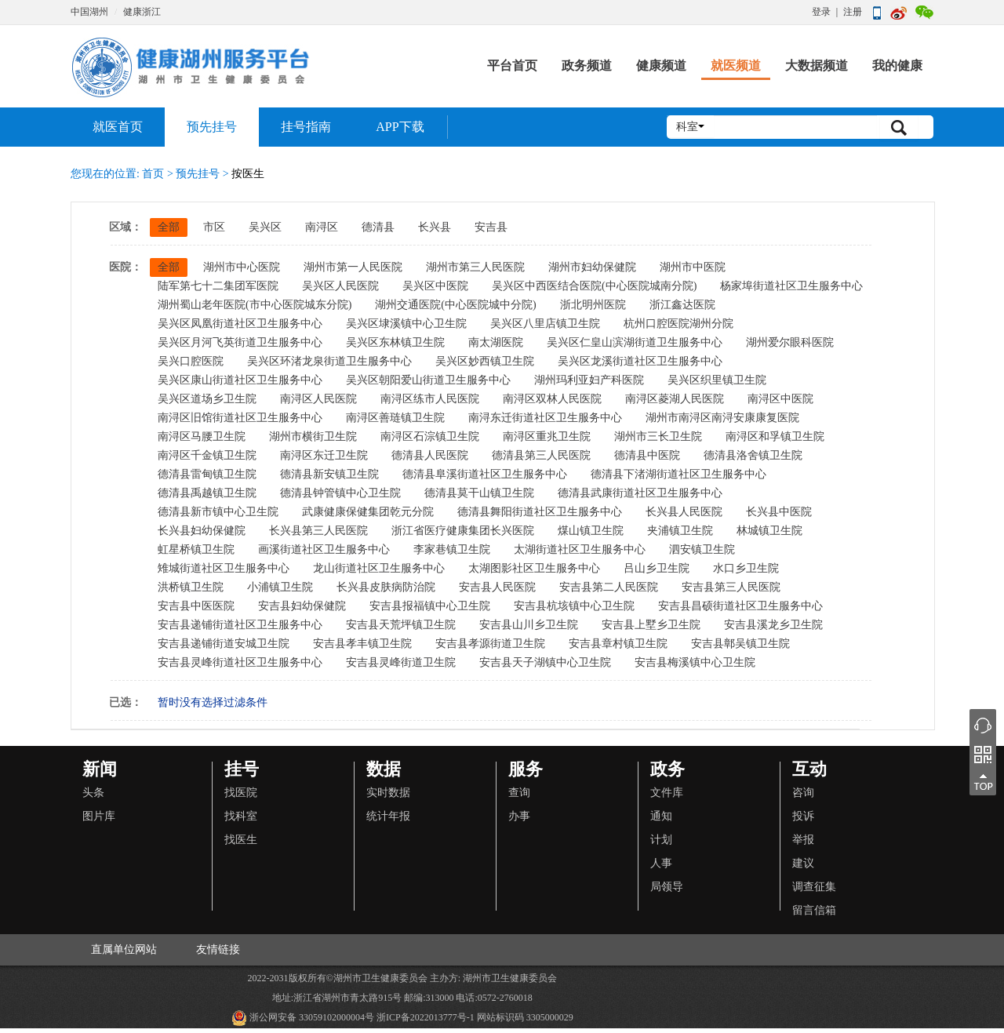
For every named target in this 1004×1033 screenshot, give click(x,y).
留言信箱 (814, 910)
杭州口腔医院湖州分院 (678, 323)
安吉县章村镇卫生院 (618, 643)
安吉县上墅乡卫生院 (651, 625)
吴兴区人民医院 (340, 286)
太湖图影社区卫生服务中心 (534, 568)
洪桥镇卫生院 (191, 587)
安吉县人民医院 (497, 587)
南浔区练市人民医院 (429, 399)
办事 (519, 816)
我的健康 (897, 65)
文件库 (666, 792)
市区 (214, 227)
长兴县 (434, 227)
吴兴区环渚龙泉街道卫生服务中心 (329, 361)
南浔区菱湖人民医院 (674, 399)
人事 (661, 863)
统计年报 (388, 816)
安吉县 (491, 227)
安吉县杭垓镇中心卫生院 (574, 606)
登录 (821, 11)
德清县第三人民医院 (541, 455)
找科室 (240, 816)
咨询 (803, 792)
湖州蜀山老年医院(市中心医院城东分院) (254, 305)
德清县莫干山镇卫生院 (479, 493)
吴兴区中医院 (435, 286)
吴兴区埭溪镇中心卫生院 (406, 323)
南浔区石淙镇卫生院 (429, 436)
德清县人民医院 (429, 455)
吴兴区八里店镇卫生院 (545, 323)
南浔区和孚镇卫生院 (775, 436)
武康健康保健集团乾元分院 (368, 512)
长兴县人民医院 (684, 512)
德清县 (378, 227)
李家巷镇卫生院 (451, 549)
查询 (519, 792)
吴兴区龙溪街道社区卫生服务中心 (640, 361)
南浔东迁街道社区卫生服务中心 (545, 418)
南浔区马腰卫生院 (202, 436)
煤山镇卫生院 (591, 531)
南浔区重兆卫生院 (547, 436)
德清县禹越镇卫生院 (207, 493)
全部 (169, 227)
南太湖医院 (495, 342)
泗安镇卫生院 (702, 549)
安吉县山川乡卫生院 (528, 625)
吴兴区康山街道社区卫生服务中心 (240, 380)
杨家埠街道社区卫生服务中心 (791, 286)
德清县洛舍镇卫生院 (753, 455)
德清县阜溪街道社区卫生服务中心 (484, 474)
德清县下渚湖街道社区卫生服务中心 (678, 474)
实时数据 (388, 792)
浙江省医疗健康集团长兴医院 (462, 531)
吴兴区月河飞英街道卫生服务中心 (240, 342)
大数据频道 (816, 65)
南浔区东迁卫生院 (324, 455)
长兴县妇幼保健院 (202, 531)
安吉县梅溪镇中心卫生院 (695, 662)
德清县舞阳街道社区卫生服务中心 (539, 512)
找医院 (240, 792)
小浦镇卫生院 (280, 587)
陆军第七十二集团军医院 (218, 286)
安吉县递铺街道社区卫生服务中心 (240, 625)
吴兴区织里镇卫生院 (717, 380)
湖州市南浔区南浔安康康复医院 (722, 418)
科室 (690, 126)
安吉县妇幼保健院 (302, 606)
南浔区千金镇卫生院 (207, 455)
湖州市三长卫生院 (658, 436)
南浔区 (321, 227)
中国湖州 (89, 11)
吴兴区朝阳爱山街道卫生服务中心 (428, 380)
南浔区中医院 (780, 399)
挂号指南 (306, 126)
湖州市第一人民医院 (353, 267)
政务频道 (587, 65)
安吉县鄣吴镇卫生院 (740, 643)
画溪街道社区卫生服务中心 (324, 549)
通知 (661, 816)
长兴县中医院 (779, 512)
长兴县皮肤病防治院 (385, 587)
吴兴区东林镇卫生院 (395, 342)
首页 (153, 174)
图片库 (98, 816)
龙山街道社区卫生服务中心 (379, 568)
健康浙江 (142, 11)
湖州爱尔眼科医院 (790, 342)
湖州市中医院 (693, 267)
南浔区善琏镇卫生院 (395, 418)
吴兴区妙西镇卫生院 (484, 361)
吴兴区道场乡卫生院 (207, 399)
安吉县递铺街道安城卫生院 (223, 643)
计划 (661, 840)
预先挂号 (212, 126)
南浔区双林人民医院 (552, 399)
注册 (852, 11)
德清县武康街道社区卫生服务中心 (640, 493)
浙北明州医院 (593, 305)
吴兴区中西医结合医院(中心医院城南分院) (594, 286)
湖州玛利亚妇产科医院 (589, 380)
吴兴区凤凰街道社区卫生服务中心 (240, 323)
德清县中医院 (647, 455)
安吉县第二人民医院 (608, 587)
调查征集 (814, 887)
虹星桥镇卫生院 (196, 549)
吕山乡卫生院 (656, 568)
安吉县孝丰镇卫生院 (362, 643)
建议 (803, 863)
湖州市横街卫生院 (313, 436)
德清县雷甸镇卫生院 (207, 474)
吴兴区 (265, 227)
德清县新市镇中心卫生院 (218, 512)
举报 (803, 840)
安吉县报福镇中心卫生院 (429, 606)
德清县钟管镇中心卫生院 (340, 493)
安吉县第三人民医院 (731, 587)
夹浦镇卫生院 (680, 531)
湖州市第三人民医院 (475, 267)
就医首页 (118, 126)
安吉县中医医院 (196, 606)
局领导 (666, 887)
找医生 (240, 840)
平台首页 (512, 65)
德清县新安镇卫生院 (329, 474)
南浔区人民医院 (318, 399)
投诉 (803, 816)
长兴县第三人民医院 (318, 531)
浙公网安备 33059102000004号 (302, 1018)
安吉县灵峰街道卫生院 (401, 662)
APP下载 (400, 126)
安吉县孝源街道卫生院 (490, 643)
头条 (93, 792)
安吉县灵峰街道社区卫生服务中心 (240, 662)
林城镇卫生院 (769, 531)
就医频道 (736, 65)
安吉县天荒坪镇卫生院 (401, 625)
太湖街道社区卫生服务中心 (580, 549)
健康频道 (661, 65)
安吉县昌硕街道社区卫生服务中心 (740, 606)
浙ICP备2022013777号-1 (425, 1017)
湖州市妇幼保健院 (592, 267)
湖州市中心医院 (241, 267)
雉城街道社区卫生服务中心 (223, 568)
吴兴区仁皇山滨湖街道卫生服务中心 (634, 342)
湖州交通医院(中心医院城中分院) (455, 305)
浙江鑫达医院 (682, 305)
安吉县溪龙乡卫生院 (773, 625)
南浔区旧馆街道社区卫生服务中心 (240, 418)
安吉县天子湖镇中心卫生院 (545, 662)
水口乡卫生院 (746, 568)
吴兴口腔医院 (191, 361)
